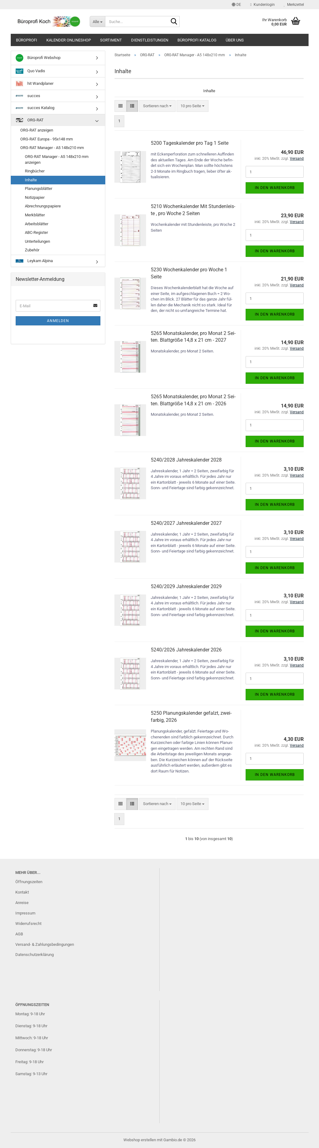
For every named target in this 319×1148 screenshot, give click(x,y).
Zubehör (32, 250)
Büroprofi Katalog (196, 40)
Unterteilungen (37, 241)
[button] (236, 4)
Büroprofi (26, 40)
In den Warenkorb (275, 188)
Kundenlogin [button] (262, 4)
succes (28, 95)
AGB (19, 934)
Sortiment (111, 40)
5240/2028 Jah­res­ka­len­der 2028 (186, 460)
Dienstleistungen (149, 40)
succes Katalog (35, 107)
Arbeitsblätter (36, 224)
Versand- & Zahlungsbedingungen (44, 944)
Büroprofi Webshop (38, 58)
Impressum (25, 913)
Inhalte (31, 180)
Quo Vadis (30, 71)
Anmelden (58, 321)
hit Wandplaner (34, 84)
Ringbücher (35, 171)
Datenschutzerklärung (34, 954)
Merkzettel (294, 4)
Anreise (22, 902)
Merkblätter (35, 215)
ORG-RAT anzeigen (36, 130)
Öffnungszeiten (28, 881)
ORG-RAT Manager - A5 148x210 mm (52, 147)
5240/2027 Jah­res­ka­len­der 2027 (186, 523)
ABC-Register (36, 232)
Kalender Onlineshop (68, 40)
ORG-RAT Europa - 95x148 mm (46, 139)
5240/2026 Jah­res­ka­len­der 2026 (186, 650)
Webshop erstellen (139, 1140)
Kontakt (22, 892)
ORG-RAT (30, 120)
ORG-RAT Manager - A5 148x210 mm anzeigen (56, 159)
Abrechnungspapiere (43, 206)
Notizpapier (35, 197)
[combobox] (157, 106)
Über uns (235, 40)
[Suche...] (97, 21)
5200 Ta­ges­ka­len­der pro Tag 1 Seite (189, 143)
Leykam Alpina (34, 260)
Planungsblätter (38, 188)
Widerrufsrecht (28, 923)
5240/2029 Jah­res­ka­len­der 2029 (186, 586)
